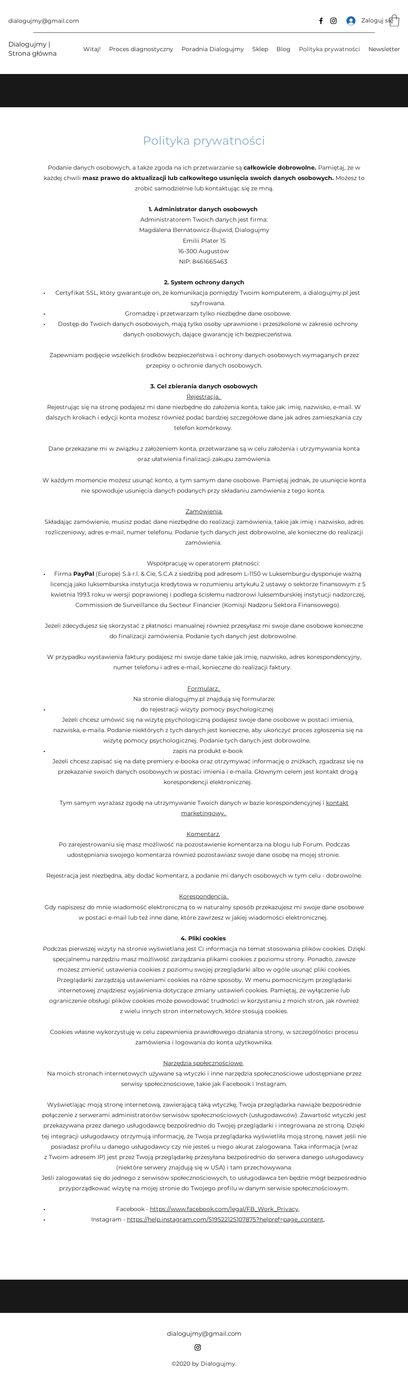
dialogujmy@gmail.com (43, 21)
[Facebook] (321, 21)
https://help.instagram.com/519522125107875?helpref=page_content (225, 1219)
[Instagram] (333, 21)
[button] (394, 21)
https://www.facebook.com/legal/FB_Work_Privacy (224, 1209)
